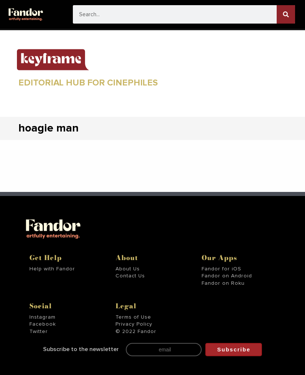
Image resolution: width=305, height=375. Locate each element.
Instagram (42, 317)
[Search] (286, 14)
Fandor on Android (227, 275)
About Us (128, 268)
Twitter (38, 331)
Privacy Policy (134, 324)
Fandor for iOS (221, 268)
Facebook (42, 324)
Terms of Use (133, 317)
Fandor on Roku (223, 283)
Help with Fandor (52, 268)
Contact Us (130, 275)
